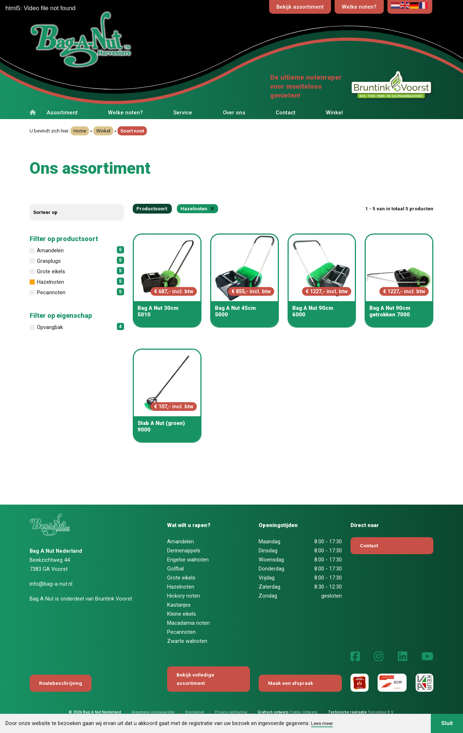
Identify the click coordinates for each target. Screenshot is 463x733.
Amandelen (180, 541)
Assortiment (62, 112)
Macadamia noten (188, 623)
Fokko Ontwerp (304, 712)
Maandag (269, 541)
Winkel (334, 112)
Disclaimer (194, 712)
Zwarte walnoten (187, 641)
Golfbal (175, 568)
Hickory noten (183, 596)
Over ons (234, 112)
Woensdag (271, 559)
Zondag (268, 596)
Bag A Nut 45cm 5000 (235, 311)
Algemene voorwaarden (153, 712)
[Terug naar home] (111, 40)
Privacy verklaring (231, 712)
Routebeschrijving (60, 683)
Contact (286, 112)
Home (79, 131)
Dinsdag (268, 550)
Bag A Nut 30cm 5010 (157, 311)
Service (182, 112)
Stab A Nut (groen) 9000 (161, 426)
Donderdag (271, 568)
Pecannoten (181, 632)
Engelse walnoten (188, 559)
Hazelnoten (180, 587)
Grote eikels (181, 577)
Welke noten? (359, 7)
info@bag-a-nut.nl (51, 584)
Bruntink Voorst (113, 598)
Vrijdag (267, 577)
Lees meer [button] (322, 723)
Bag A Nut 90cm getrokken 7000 (389, 311)
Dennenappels (183, 550)
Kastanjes (179, 605)
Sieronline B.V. (381, 712)
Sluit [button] (447, 723)
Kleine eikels (181, 614)
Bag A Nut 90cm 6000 (312, 311)
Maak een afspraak (290, 683)
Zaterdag (269, 587)
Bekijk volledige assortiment (195, 679)
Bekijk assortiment (300, 7)
